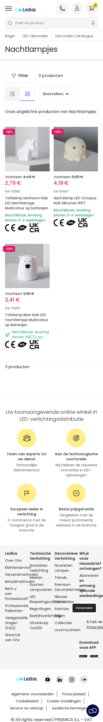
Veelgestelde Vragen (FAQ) (14, 622)
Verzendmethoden (14, 574)
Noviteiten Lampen (64, 568)
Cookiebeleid (27, 701)
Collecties (63, 622)
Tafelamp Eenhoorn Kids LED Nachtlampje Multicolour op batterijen (26, 203)
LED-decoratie (35, 36)
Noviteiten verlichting (39, 568)
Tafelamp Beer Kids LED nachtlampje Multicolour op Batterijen (26, 319)
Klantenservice (14, 567)
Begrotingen (39, 608)
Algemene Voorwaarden (32, 694)
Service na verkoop (26, 708)
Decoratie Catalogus (74, 36)
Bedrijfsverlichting (39, 615)
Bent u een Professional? (14, 593)
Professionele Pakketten (14, 608)
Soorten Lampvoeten (39, 587)
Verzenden (84, 608)
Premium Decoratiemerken (64, 587)
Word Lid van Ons (12, 637)
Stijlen (60, 615)
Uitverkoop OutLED (39, 625)
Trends (61, 577)
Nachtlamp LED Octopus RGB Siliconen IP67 (75, 201)
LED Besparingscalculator (39, 599)
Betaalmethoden (14, 581)
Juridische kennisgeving (72, 708)
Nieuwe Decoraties (64, 599)
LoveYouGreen (64, 629)
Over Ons (13, 560)
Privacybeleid (73, 694)
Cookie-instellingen (64, 701)
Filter (19, 76)
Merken (36, 577)
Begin (10, 36)
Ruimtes (62, 608)
